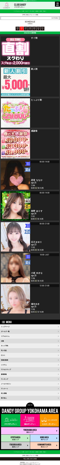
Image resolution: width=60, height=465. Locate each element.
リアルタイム (18, 11)
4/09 (34, 28)
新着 (41, 11)
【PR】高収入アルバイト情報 (30, 14)
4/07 (26, 28)
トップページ (5, 326)
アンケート (4, 388)
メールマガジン (6, 384)
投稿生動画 (4, 360)
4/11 (42, 28)
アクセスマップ (6, 369)
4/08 (30, 28)
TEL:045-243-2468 (30, 459)
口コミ (3, 355)
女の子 (27, 11)
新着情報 (4, 374)
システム (4, 365)
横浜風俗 (22, 462)
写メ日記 (32, 11)
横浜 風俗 (25, 0)
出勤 (23, 11)
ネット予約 (4, 345)
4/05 (17, 28)
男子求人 (4, 398)
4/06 (22, 28)
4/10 (38, 28)
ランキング (4, 379)
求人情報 (4, 393)
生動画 (36, 11)
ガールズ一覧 (5, 331)
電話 (44, 11)
